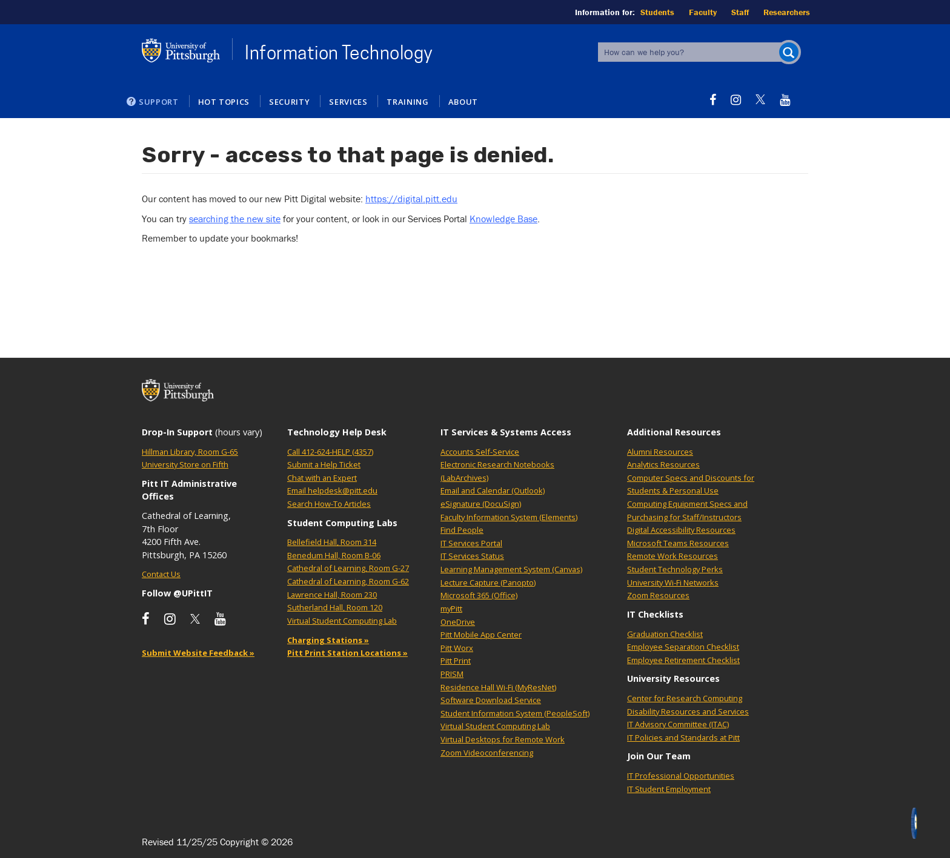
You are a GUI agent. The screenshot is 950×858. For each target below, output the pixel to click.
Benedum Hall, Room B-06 (333, 555)
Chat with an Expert (322, 477)
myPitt (451, 608)
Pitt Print (455, 660)
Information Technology (339, 53)
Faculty (703, 12)
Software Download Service (490, 700)
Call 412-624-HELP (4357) (330, 451)
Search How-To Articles (329, 503)
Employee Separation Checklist (683, 646)
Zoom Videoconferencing (486, 752)
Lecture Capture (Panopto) (488, 582)
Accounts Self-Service (479, 451)
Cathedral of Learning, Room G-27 (348, 568)
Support (159, 101)
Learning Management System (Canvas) (511, 569)
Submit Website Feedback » (198, 652)
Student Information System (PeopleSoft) (515, 713)
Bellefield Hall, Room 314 (331, 541)
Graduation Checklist (665, 634)
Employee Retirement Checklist (683, 660)
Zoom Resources (658, 595)
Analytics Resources (663, 464)
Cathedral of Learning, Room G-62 (348, 581)
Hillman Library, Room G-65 (190, 451)
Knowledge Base (503, 219)
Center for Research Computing (684, 698)
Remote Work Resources (672, 555)
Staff (740, 12)
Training (407, 101)
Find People (461, 529)
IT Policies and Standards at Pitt (683, 737)
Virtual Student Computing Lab (342, 620)
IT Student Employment (669, 789)
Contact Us (161, 574)
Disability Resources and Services (688, 711)
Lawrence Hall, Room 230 (332, 594)
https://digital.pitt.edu (411, 199)
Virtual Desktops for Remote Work (502, 739)
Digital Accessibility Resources (681, 529)
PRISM (451, 673)
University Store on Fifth (185, 464)
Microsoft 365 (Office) (478, 595)
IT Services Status (472, 555)
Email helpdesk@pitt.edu (332, 490)
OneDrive (457, 621)
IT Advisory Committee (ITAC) (678, 724)
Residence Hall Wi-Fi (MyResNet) (498, 687)
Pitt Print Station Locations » (347, 652)
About (463, 101)
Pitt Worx (456, 647)
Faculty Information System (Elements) (508, 517)
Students (657, 12)
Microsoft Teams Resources (678, 543)
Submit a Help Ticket (323, 464)
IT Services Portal (471, 543)
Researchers (786, 12)
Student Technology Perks (675, 569)
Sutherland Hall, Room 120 (334, 607)
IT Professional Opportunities (680, 775)
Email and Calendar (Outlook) (492, 490)
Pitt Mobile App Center (481, 634)
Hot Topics (224, 101)
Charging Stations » (328, 640)
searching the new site (235, 219)
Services (348, 101)
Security (289, 101)
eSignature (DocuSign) (480, 503)
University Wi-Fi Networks (673, 582)
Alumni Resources (660, 451)
